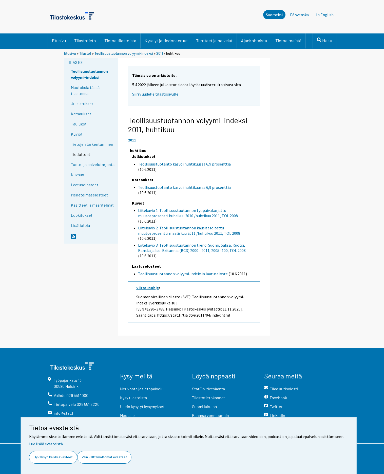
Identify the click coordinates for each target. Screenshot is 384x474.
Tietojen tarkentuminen (92, 144)
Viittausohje (147, 287)
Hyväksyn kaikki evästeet (53, 457)
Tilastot (85, 53)
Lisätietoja (80, 225)
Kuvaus (77, 174)
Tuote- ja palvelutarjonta (92, 164)
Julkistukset (82, 103)
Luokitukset (81, 215)
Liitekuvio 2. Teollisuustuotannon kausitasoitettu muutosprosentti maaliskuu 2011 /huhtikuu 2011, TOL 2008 (189, 230)
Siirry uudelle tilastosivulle (155, 94)
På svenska (299, 14)
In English (325, 14)
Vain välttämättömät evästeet (104, 457)
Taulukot (79, 123)
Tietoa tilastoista (120, 40)
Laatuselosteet (84, 184)
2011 (159, 53)
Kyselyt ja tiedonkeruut (166, 40)
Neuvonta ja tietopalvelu (142, 388)
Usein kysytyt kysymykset (142, 406)
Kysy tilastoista (133, 397)
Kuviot (77, 134)
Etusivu (59, 40)
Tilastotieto (85, 40)
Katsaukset (81, 113)
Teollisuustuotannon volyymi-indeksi (124, 53)
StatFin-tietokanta (208, 388)
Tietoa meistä (288, 40)
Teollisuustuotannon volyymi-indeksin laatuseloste (183, 273)
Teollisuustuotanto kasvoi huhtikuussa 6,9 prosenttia (184, 164)
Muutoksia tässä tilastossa (85, 90)
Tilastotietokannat (208, 397)
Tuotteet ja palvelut (214, 40)
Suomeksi (274, 14)
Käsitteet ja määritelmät (92, 205)
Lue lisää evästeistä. (46, 443)
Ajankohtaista (254, 40)
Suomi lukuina (204, 406)
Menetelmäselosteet (89, 194)
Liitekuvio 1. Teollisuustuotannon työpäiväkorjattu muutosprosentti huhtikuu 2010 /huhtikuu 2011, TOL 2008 (188, 213)
